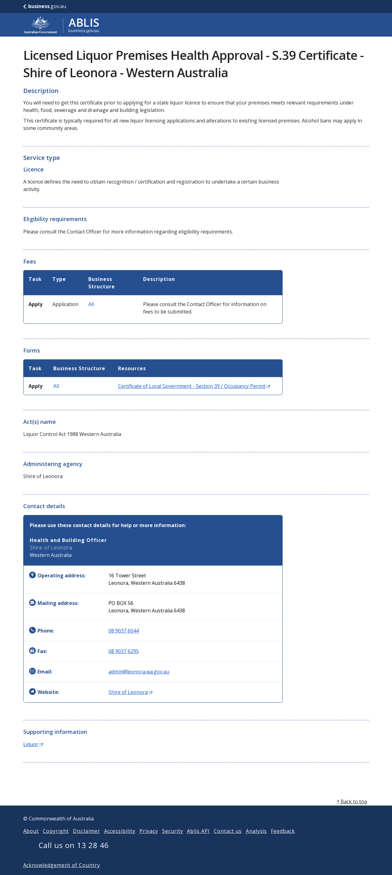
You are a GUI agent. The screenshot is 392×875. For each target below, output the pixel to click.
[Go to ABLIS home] (61, 24)
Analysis (256, 840)
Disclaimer (86, 840)
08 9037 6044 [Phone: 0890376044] (123, 630)
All (91, 304)
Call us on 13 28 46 (74, 855)
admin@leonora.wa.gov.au (138, 671)
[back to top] (196, 811)
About (31, 840)
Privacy (148, 840)
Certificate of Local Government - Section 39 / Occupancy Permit (194, 386)
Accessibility (119, 840)
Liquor (33, 744)
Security (172, 840)
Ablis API (198, 840)
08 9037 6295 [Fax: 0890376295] (123, 651)
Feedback (283, 840)
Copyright (56, 840)
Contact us (228, 840)
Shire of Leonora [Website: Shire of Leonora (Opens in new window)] (130, 692)
